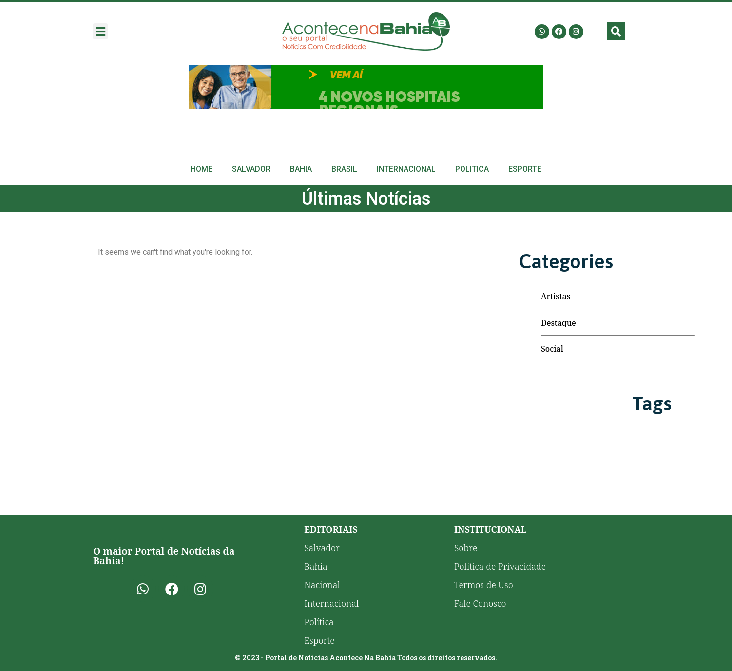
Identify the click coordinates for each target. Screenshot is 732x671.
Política (319, 622)
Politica (472, 168)
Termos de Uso (483, 585)
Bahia (301, 168)
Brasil (344, 168)
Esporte (524, 168)
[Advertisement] (366, 87)
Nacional (322, 585)
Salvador (251, 168)
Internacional (406, 168)
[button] (100, 31)
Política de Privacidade (500, 566)
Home (201, 168)
